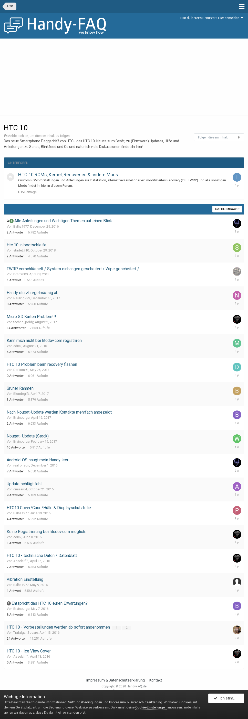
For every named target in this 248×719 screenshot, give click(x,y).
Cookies (185, 702)
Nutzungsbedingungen (85, 702)
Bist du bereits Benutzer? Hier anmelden (211, 18)
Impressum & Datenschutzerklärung (115, 680)
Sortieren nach (227, 209)
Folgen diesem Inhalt (213, 137)
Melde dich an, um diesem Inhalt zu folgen (38, 136)
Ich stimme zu (229, 699)
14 (239, 137)
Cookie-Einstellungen (151, 707)
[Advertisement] (124, 77)
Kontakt (155, 680)
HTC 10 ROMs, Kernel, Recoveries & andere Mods (68, 174)
